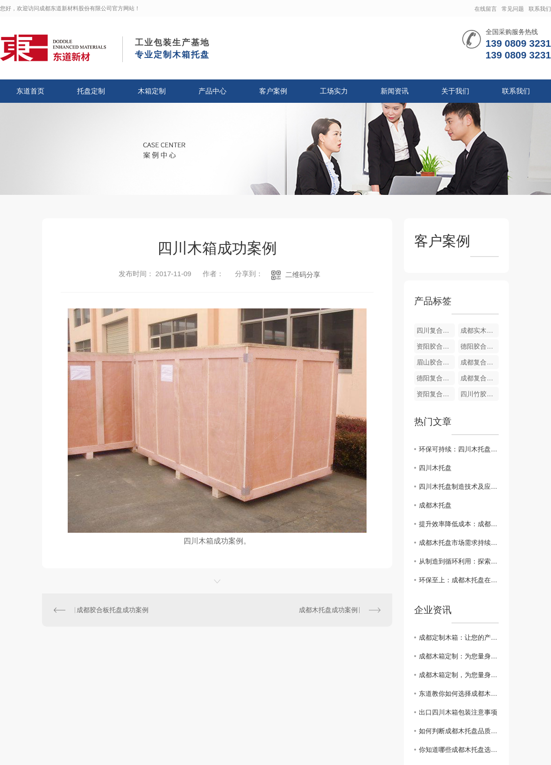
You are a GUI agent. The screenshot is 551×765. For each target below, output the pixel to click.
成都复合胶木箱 (479, 362)
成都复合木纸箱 (479, 378)
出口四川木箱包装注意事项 (458, 712)
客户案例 (273, 91)
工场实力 (334, 91)
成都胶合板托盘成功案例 (112, 610)
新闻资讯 (395, 91)
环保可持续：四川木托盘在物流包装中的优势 (459, 449)
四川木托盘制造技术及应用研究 (459, 486)
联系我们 (540, 9)
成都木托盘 (435, 505)
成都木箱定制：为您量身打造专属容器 (459, 656)
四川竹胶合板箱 (479, 394)
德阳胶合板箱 (479, 346)
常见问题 (513, 9)
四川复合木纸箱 (436, 330)
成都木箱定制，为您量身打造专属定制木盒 (459, 675)
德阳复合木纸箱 (436, 378)
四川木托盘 (435, 468)
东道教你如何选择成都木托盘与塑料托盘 (459, 693)
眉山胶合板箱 (436, 362)
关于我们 (455, 91)
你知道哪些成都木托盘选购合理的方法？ (459, 749)
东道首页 (30, 91)
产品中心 (212, 91)
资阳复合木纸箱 (436, 394)
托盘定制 (91, 91)
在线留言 (485, 9)
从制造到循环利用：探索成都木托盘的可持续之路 (459, 561)
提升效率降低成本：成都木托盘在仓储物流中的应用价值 (459, 524)
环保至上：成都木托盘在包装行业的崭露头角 (459, 580)
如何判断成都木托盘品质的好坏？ (459, 731)
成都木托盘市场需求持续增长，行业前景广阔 (459, 542)
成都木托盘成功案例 (328, 610)
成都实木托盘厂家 (479, 330)
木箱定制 (152, 91)
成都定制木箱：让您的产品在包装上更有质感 (459, 637)
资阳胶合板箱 (436, 346)
